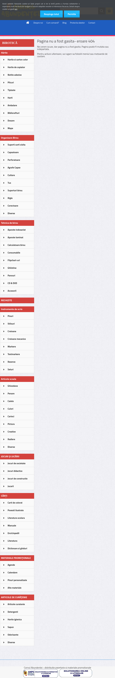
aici (16, 9)
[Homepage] (28, 22)
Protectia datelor (77, 22)
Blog (64, 22)
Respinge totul (51, 14)
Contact (91, 22)
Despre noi (38, 22)
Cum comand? (52, 22)
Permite (72, 14)
